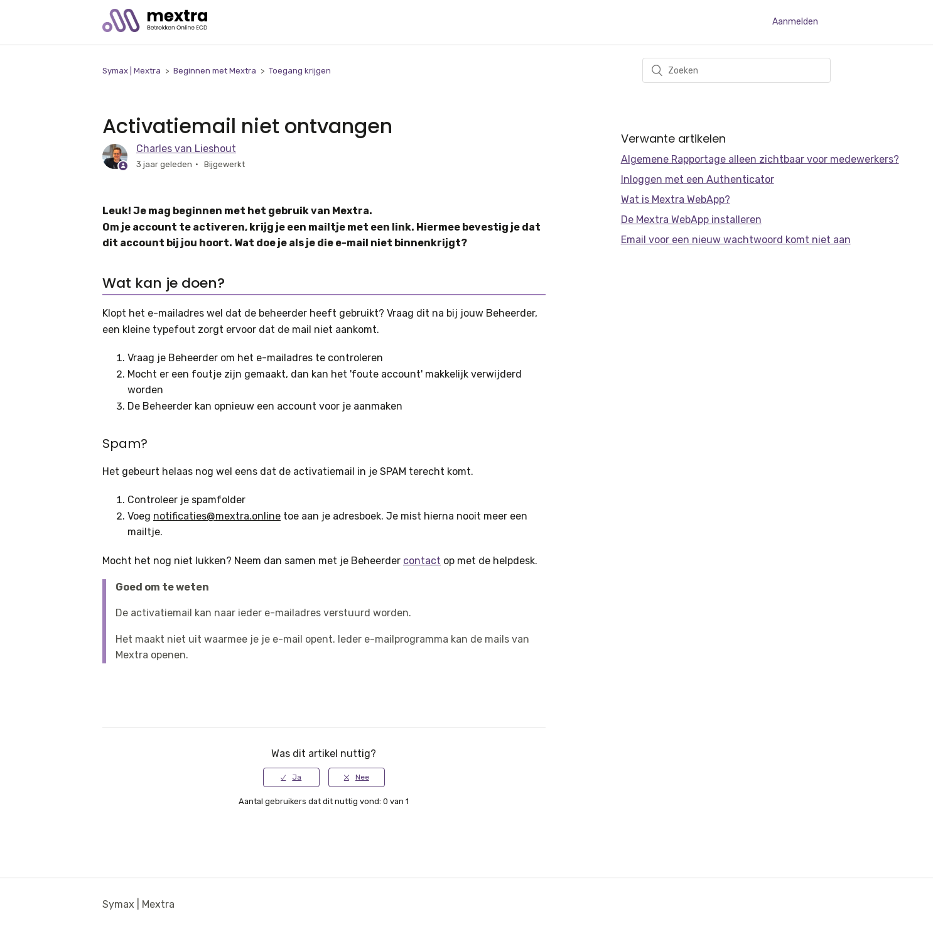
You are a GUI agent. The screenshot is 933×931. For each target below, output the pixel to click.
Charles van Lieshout (186, 149)
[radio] (291, 777)
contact (422, 561)
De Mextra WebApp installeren (691, 220)
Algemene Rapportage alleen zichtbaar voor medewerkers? (760, 159)
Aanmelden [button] (795, 21)
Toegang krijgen (300, 70)
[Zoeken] (736, 70)
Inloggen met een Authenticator (697, 179)
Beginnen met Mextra (214, 70)
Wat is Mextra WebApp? (675, 199)
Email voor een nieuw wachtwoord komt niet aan (736, 240)
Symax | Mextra (131, 70)
